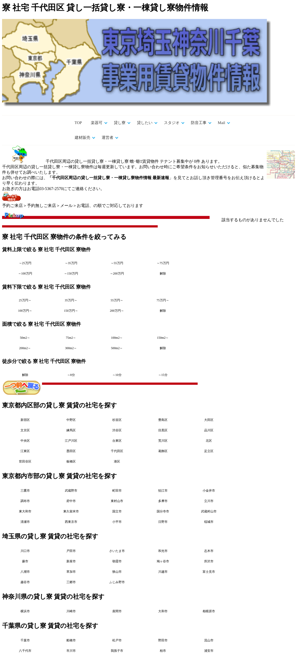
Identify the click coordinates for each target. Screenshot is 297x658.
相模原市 (209, 611)
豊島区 (163, 420)
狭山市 (117, 572)
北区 (209, 440)
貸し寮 (120, 123)
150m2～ (163, 338)
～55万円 (117, 263)
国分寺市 (163, 511)
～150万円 (71, 273)
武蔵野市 (71, 490)
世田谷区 (25, 461)
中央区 (25, 440)
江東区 (25, 451)
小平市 (117, 522)
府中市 (71, 501)
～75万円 (163, 263)
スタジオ (171, 123)
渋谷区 (117, 430)
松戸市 (117, 640)
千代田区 (117, 451)
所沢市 (208, 561)
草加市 (71, 572)
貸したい (145, 123)
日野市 (163, 522)
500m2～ (117, 348)
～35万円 (71, 263)
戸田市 (71, 551)
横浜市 (25, 611)
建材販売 (82, 137)
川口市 (25, 551)
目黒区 (163, 430)
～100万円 (25, 273)
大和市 (163, 611)
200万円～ (117, 310)
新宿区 (25, 420)
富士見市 (209, 572)
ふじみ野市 (117, 582)
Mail (221, 123)
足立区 (208, 451)
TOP (78, 123)
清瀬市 (25, 522)
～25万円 (25, 263)
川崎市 (71, 611)
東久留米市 (71, 511)
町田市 (117, 490)
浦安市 (208, 651)
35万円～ (71, 300)
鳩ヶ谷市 (163, 561)
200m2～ (25, 348)
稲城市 (208, 522)
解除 (163, 273)
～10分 (117, 375)
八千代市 (25, 651)
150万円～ (71, 310)
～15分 (163, 375)
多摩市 (163, 501)
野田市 (163, 640)
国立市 (117, 511)
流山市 (208, 640)
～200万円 (117, 273)
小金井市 (209, 490)
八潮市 (25, 572)
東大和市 (25, 511)
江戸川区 (71, 440)
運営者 (107, 137)
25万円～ (25, 300)
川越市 (163, 572)
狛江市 (163, 490)
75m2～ (71, 338)
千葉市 (25, 640)
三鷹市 (25, 490)
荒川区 (163, 440)
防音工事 (198, 123)
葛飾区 (163, 451)
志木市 (208, 551)
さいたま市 (117, 551)
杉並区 (117, 420)
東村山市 (117, 501)
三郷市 (71, 582)
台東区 (117, 440)
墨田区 (71, 451)
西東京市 (71, 522)
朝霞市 (117, 561)
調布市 (25, 501)
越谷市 (25, 582)
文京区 (25, 430)
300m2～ (71, 348)
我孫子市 (117, 651)
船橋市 (71, 640)
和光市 (163, 551)
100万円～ (25, 310)
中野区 (71, 420)
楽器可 (96, 123)
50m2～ (25, 338)
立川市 (208, 501)
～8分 (71, 375)
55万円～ (117, 300)
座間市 (117, 611)
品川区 (208, 430)
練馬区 (71, 430)
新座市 (71, 561)
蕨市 (25, 561)
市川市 (71, 651)
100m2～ (117, 338)
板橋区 (71, 461)
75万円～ (163, 300)
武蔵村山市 (209, 511)
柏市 (163, 651)
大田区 (208, 420)
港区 (117, 461)
